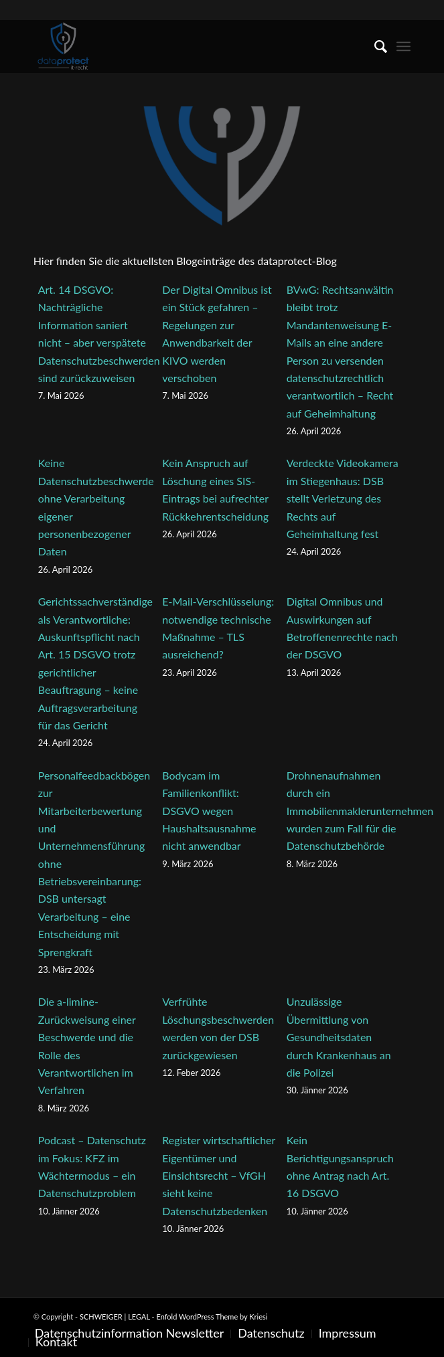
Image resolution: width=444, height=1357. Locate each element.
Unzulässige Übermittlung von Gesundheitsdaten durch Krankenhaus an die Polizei (339, 1037)
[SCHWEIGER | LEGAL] (184, 46)
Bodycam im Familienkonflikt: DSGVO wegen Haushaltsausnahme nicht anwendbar (209, 810)
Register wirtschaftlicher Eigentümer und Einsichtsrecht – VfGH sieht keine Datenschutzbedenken (218, 1175)
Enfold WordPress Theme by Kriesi (211, 1316)
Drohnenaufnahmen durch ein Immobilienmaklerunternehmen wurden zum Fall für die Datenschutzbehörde (360, 810)
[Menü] (403, 46)
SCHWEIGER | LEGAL (115, 1316)
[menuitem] (374, 46)
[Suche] (374, 46)
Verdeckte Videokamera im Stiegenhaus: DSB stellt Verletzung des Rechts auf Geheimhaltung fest (342, 498)
